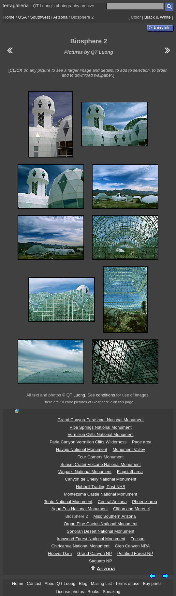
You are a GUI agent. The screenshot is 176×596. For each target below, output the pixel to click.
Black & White (157, 17)
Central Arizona (112, 501)
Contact (34, 583)
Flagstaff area (130, 471)
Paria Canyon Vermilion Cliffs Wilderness (88, 442)
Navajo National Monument (81, 449)
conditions (105, 395)
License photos (70, 591)
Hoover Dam (60, 553)
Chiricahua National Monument (80, 546)
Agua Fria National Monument (79, 508)
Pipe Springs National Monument (100, 427)
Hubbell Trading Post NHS (100, 486)
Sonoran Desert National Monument (100, 531)
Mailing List (101, 583)
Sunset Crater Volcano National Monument (100, 464)
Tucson (137, 538)
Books (93, 591)
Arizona (60, 17)
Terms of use (127, 583)
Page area (142, 442)
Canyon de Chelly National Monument (100, 479)
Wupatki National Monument (84, 471)
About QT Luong (60, 583)
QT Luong (75, 395)
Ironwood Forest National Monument (91, 538)
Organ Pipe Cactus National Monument (100, 523)
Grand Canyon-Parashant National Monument (100, 419)
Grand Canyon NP (94, 553)
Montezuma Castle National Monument (100, 494)
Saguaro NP (100, 561)
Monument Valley (128, 449)
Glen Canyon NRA (132, 546)
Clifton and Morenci (131, 508)
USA (22, 17)
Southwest (40, 17)
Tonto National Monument (68, 501)
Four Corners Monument (101, 456)
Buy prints (152, 583)
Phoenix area (144, 501)
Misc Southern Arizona (114, 516)
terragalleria (16, 5)
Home (9, 17)
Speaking (111, 591)
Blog (83, 583)
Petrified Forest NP (135, 553)
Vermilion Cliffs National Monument (100, 434)
